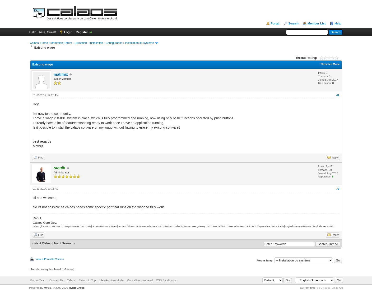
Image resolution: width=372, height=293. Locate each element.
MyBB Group (76, 287)
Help (338, 23)
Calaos (71, 280)
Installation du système (139, 43)
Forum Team (38, 280)
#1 (337, 95)
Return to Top (87, 280)
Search (293, 23)
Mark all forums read (140, 280)
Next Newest (63, 243)
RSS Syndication (166, 280)
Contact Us (56, 280)
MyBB (47, 287)
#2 (337, 188)
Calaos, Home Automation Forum (51, 43)
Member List (316, 23)
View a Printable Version (50, 259)
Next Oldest (42, 243)
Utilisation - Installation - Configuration (98, 43)
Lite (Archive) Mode (111, 280)
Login (68, 32)
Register (82, 32)
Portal (275, 23)
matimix (61, 74)
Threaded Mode (330, 64)
